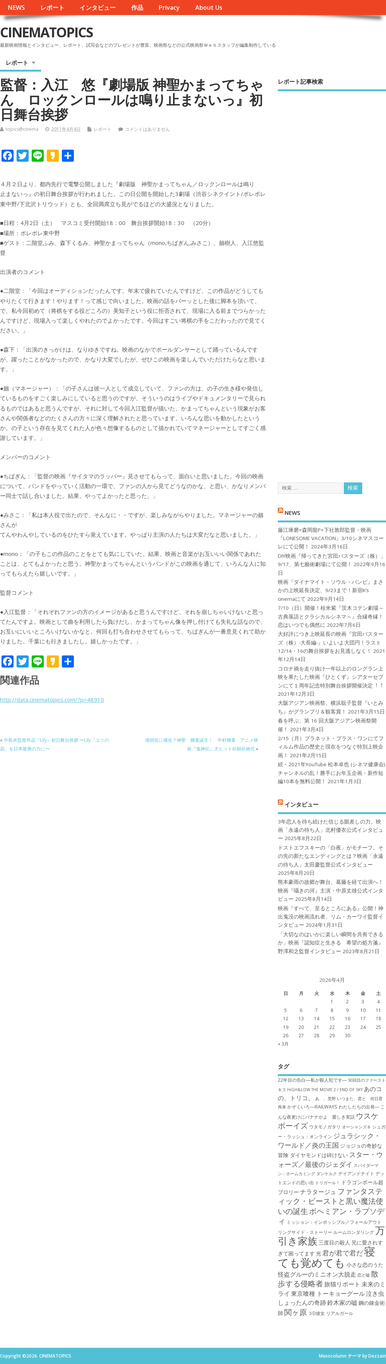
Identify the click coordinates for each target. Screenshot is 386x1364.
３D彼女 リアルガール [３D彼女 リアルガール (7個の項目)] (330, 1313)
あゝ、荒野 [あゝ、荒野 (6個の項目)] (325, 1098)
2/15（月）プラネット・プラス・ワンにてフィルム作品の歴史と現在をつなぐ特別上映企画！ (331, 747)
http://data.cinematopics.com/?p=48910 (52, 699)
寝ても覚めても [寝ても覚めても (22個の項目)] (326, 1257)
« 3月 (283, 1044)
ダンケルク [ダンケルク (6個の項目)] (326, 1173)
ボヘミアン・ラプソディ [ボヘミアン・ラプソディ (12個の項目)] (331, 1216)
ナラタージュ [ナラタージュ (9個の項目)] (318, 1192)
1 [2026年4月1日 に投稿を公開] (332, 1001)
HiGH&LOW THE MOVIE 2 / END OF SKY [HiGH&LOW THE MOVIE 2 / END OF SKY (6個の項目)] (325, 1089)
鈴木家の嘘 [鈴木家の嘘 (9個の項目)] (342, 1302)
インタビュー (98, 7)
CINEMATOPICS (46, 32)
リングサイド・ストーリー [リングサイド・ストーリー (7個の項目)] (305, 1232)
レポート (52, 7)
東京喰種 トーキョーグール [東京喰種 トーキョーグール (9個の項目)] (328, 1293)
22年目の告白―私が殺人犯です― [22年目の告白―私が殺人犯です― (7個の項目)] (312, 1080)
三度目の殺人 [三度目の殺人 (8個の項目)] (334, 1242)
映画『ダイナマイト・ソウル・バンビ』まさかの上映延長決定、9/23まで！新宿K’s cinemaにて (330, 590)
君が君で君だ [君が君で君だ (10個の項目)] (342, 1252)
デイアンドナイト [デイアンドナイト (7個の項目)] (356, 1173)
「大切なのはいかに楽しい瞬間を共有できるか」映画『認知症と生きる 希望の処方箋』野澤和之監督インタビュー (330, 943)
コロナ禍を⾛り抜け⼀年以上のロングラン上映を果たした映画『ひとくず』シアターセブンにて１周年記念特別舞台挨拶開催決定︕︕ (330, 677)
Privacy (169, 7)
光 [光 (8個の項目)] (318, 1253)
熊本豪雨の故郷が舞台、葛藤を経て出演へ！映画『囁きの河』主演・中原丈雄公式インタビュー (330, 890)
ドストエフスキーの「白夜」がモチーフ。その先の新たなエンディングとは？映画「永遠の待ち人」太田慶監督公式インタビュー (330, 856)
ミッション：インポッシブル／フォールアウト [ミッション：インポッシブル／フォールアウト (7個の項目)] (333, 1222)
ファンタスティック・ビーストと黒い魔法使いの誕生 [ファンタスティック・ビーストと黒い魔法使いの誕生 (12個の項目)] (330, 1201)
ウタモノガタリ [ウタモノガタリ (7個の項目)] (325, 1127)
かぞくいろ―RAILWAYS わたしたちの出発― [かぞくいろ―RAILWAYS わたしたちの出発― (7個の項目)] (333, 1107)
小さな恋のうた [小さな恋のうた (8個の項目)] (364, 1264)
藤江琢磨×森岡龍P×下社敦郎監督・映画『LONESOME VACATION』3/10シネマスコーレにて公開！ (331, 538)
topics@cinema (22, 129)
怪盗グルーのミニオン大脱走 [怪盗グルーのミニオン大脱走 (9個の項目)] (317, 1274)
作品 (137, 7)
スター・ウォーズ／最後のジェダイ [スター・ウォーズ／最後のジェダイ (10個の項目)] (330, 1159)
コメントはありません (147, 129)
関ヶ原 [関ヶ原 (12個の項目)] (295, 1312)
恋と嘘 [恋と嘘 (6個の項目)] (363, 1275)
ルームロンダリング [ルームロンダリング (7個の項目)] (353, 1232)
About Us (208, 7)
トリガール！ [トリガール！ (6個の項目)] (327, 1182)
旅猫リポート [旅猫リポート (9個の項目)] (342, 1284)
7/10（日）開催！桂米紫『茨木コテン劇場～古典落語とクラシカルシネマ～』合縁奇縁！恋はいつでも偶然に (331, 616)
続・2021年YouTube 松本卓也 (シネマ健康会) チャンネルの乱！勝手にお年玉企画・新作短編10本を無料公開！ (331, 773)
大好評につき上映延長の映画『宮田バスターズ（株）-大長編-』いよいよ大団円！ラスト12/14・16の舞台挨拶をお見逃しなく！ (330, 642)
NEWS (16, 7)
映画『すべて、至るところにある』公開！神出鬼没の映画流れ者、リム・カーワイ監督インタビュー (330, 917)
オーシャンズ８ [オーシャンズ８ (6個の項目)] (356, 1127)
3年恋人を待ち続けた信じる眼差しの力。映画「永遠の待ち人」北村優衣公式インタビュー (330, 830)
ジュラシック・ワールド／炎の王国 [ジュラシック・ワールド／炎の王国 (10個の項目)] (329, 1140)
